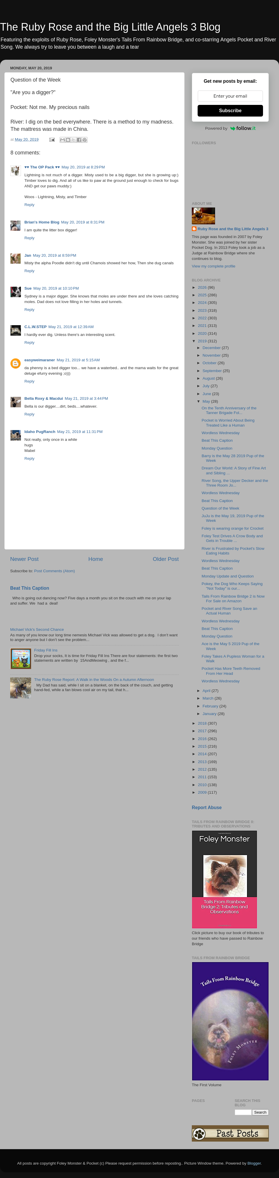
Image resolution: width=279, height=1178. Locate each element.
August (209, 378)
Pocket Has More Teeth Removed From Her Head (231, 670)
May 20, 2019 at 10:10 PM (56, 288)
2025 (203, 295)
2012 (203, 769)
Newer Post (24, 559)
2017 (203, 731)
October (210, 363)
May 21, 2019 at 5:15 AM (78, 360)
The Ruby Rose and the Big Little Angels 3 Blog (110, 27)
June (207, 394)
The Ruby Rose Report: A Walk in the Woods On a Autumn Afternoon (94, 679)
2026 (203, 287)
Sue (28, 288)
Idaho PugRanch (40, 431)
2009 (203, 792)
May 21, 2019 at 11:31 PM (80, 431)
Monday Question (217, 448)
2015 (203, 746)
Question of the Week (220, 508)
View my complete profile (213, 266)
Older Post (166, 559)
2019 (203, 341)
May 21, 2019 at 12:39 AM (71, 327)
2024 (203, 302)
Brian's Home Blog (41, 222)
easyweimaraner (39, 360)
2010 (203, 785)
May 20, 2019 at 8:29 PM (83, 167)
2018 (203, 723)
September (213, 371)
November (212, 355)
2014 (203, 754)
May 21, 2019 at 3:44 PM (86, 398)
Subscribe (230, 110)
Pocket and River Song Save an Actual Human (229, 610)
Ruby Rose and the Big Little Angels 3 (233, 229)
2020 (203, 333)
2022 (203, 318)
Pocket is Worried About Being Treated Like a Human (228, 422)
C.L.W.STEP (35, 327)
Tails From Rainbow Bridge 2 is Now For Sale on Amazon (233, 598)
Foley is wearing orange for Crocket (233, 528)
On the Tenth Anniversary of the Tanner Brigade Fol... (229, 410)
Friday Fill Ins (45, 650)
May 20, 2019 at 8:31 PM (82, 222)
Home (95, 559)
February (211, 706)
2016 (203, 739)
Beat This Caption (29, 588)
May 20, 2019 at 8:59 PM (54, 255)
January (210, 714)
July (207, 386)
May (207, 401)
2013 (203, 762)
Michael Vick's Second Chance (37, 629)
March (208, 698)
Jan (27, 255)
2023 (203, 310)
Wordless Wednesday (221, 433)
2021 (203, 325)
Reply (29, 205)
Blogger (254, 1163)
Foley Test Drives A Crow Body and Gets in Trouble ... (232, 538)
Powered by (230, 128)
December (212, 348)
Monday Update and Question (228, 576)
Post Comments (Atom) (54, 571)
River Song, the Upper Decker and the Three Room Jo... (235, 482)
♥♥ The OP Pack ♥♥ (42, 167)
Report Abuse (207, 807)
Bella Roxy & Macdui (43, 398)
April (207, 691)
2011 (203, 777)
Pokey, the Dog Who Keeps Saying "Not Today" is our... (232, 586)
